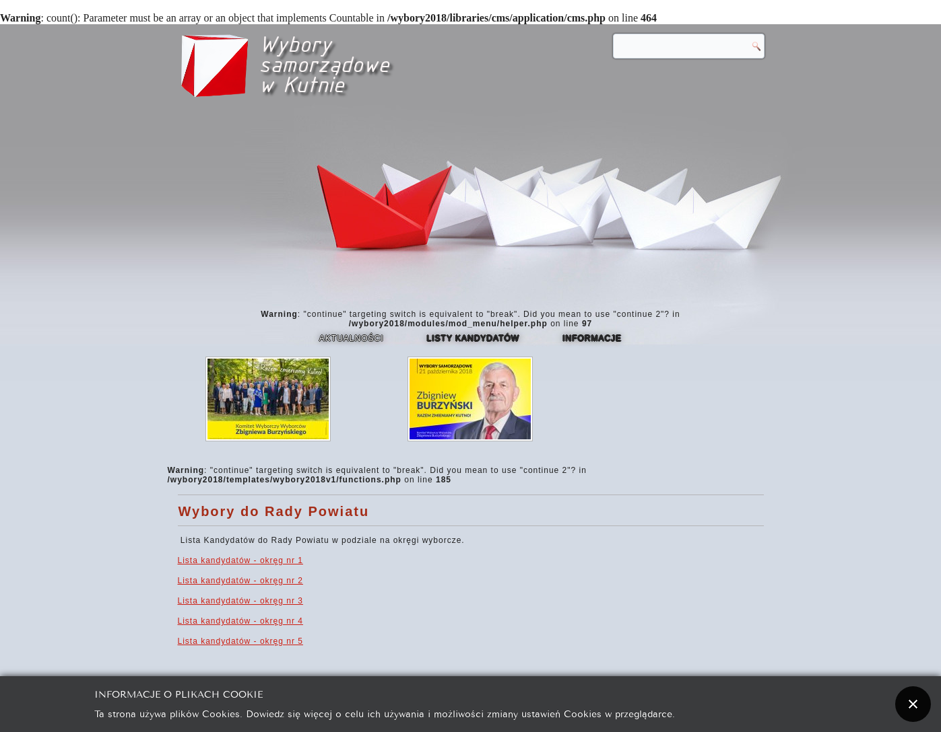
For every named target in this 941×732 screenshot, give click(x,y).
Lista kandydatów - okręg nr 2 (240, 580)
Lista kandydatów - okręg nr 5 (240, 641)
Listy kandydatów (473, 338)
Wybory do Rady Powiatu (274, 511)
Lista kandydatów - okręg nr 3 (240, 601)
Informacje (592, 338)
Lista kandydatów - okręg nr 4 (240, 621)
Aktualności (351, 338)
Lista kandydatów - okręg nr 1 (240, 560)
